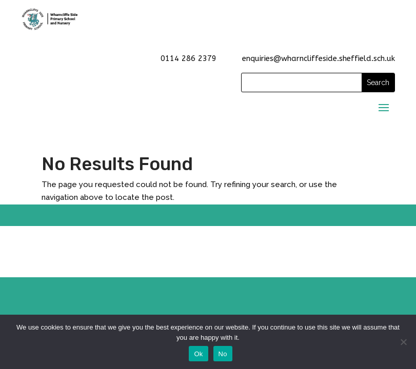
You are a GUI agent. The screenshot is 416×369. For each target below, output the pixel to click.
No (223, 354)
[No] (403, 342)
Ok (198, 354)
